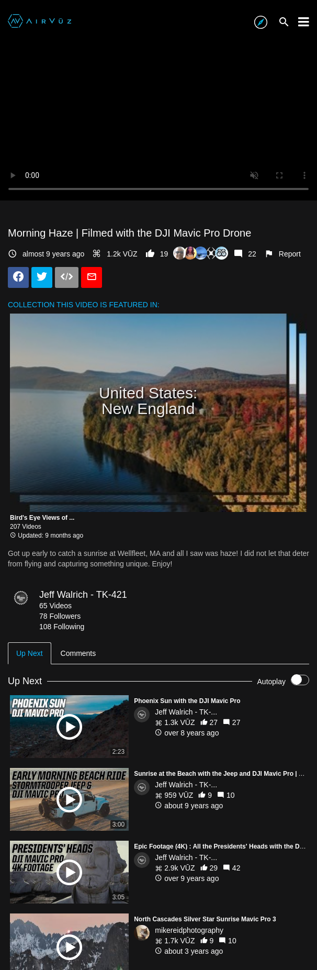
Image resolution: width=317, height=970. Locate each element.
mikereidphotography (189, 930)
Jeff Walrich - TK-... (186, 712)
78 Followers (60, 616)
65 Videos (55, 605)
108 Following (61, 626)
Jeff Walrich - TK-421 (83, 594)
